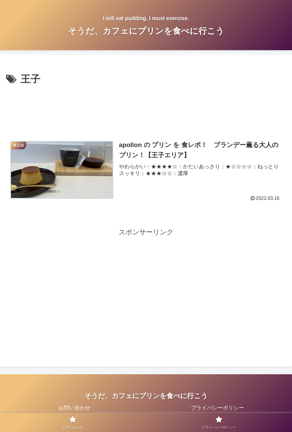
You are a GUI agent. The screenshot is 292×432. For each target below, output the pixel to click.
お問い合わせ (74, 408)
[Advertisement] (146, 109)
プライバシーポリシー (217, 408)
